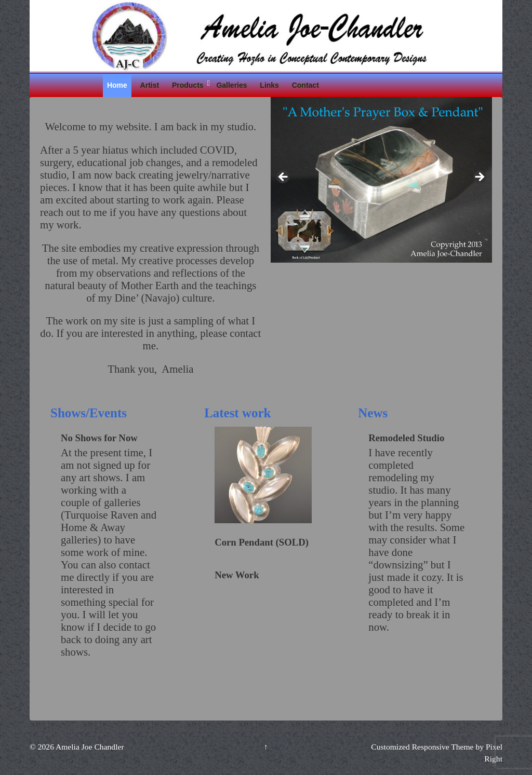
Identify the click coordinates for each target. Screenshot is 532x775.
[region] (381, 180)
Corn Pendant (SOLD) (262, 542)
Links (269, 85)
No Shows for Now (99, 437)
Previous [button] (283, 177)
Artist (149, 85)
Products (188, 85)
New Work (237, 574)
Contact (305, 85)
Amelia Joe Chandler (89, 746)
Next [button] (479, 177)
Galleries (231, 85)
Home (117, 85)
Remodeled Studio (406, 437)
